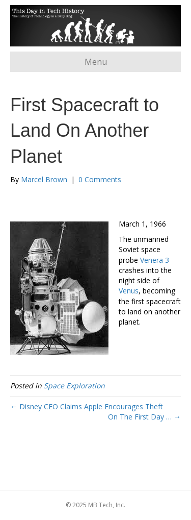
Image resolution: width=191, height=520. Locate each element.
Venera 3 (154, 260)
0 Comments (99, 179)
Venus (129, 290)
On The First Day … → (144, 417)
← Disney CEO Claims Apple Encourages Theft (86, 406)
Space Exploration (74, 385)
